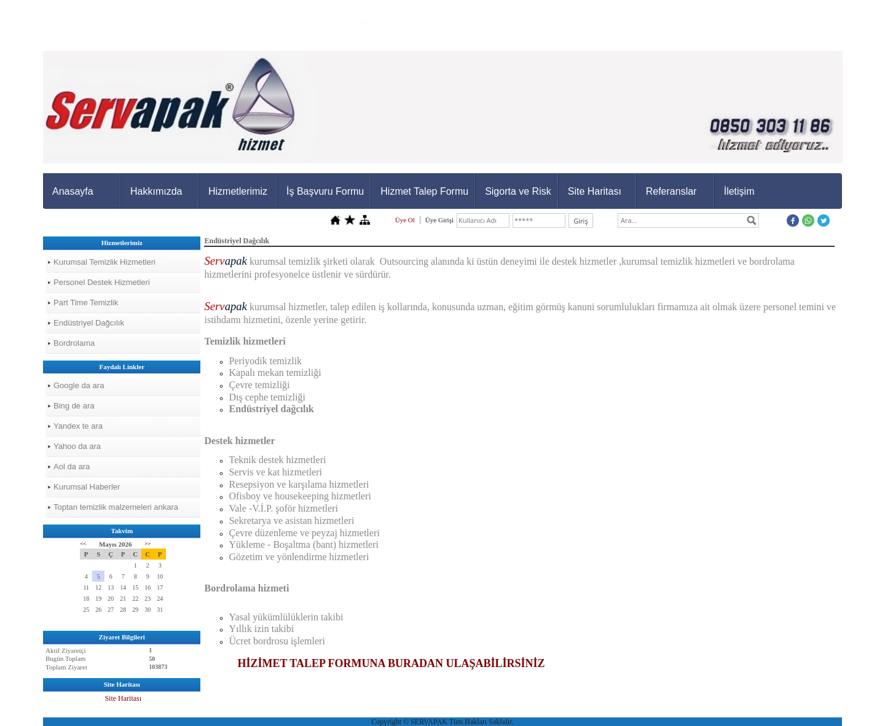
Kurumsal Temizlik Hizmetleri (104, 262)
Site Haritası (594, 191)
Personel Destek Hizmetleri (101, 282)
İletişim (739, 191)
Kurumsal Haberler (86, 486)
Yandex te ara (78, 426)
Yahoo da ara (77, 446)
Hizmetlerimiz (237, 191)
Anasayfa (72, 191)
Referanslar (671, 191)
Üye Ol (405, 220)
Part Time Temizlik (85, 302)
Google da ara (78, 385)
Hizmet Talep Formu (424, 191)
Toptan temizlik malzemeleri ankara (115, 507)
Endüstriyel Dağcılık (88, 322)
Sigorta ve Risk (518, 191)
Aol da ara (71, 466)
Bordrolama (74, 343)
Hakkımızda (156, 191)
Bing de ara (74, 405)
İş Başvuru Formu (325, 191)
